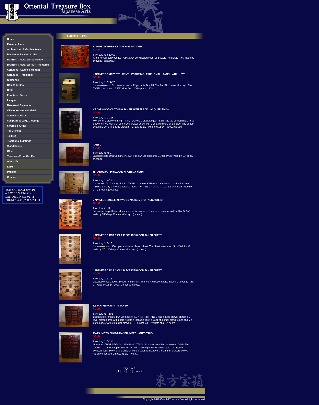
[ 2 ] (124, 371)
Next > (139, 371)
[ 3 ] (131, 371)
